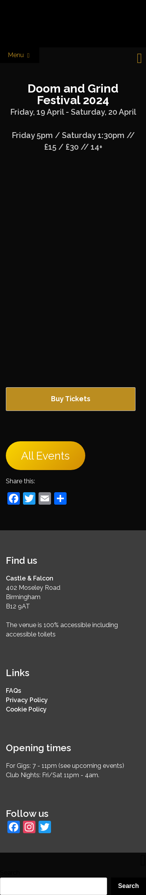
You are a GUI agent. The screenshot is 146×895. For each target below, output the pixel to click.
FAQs (13, 690)
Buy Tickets (70, 399)
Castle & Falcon (29, 578)
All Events (45, 455)
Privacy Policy (27, 700)
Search (10, 872)
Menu (20, 55)
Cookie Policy (26, 709)
